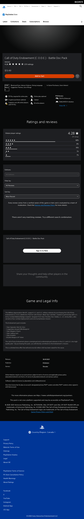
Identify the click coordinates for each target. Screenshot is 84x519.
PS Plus (26, 6)
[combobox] (42, 172)
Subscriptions (35, 19)
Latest (5, 19)
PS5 (15, 6)
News (43, 6)
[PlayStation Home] (4, 6)
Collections (15, 19)
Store (49, 6)
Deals (24, 19)
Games (9, 6)
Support (56, 6)
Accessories (35, 6)
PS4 (20, 6)
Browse (46, 19)
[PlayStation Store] (10, 12)
